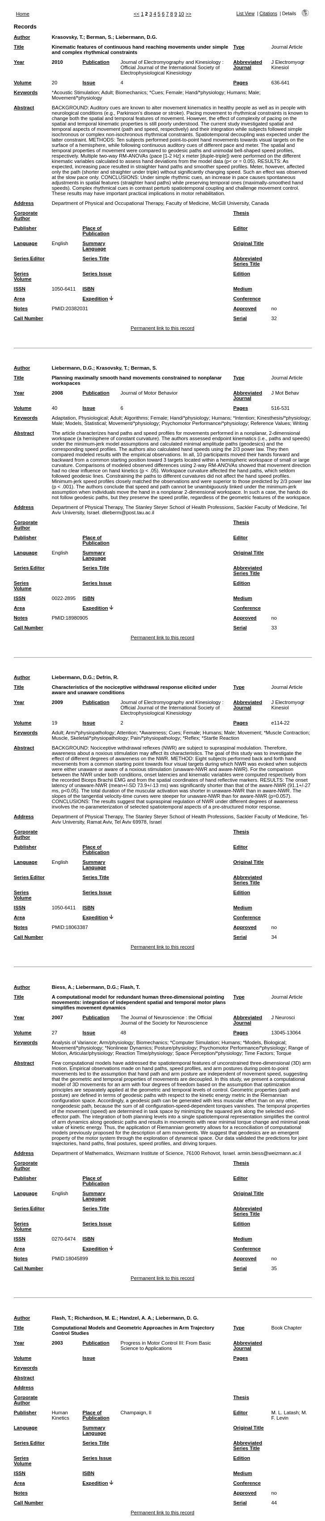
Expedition (95, 298)
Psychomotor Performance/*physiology (204, 423)
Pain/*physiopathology (155, 738)
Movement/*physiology (77, 97)
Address (24, 203)
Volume (23, 82)
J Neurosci (283, 1017)
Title (19, 47)
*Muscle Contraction (286, 732)
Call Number (28, 318)
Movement (249, 732)
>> (188, 14)
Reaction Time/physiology (143, 1053)
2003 (57, 1343)
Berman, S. (99, 37)
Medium (242, 289)
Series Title (95, 258)
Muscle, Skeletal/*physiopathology (90, 738)
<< (136, 14)
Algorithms (136, 418)
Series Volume (23, 276)
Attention (126, 732)
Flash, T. (130, 987)
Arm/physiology (116, 1042)
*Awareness (152, 732)
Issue (88, 82)
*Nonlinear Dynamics (128, 1047)
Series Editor (29, 258)
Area (19, 298)
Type (239, 47)
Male (254, 92)
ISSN (19, 289)
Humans (236, 92)
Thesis (241, 213)
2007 (57, 1017)
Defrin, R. (107, 677)
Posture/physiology (175, 1047)
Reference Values (270, 423)
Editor (240, 228)
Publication (95, 62)
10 (181, 14)
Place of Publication (95, 230)
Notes (21, 308)
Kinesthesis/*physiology (283, 418)
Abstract (24, 107)
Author (22, 37)
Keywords (26, 92)
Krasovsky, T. (68, 37)
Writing (300, 423)
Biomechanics (131, 92)
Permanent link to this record (162, 328)
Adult (107, 92)
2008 (57, 393)
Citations (268, 13)
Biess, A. (62, 987)
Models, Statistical (85, 423)
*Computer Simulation (194, 1042)
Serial (240, 318)
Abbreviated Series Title (247, 261)
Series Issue (96, 273)
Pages (240, 82)
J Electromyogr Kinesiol (288, 64)
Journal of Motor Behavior (148, 393)
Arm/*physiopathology (90, 732)
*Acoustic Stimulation (75, 92)
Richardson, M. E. (96, 1318)
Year (19, 62)
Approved (245, 308)
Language (26, 243)
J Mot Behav (285, 393)
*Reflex (191, 738)
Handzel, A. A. (135, 1318)
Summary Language (94, 246)
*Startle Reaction (220, 738)
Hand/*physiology (204, 92)
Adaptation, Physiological (80, 418)
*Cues (156, 92)
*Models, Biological (264, 1042)
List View (245, 13)
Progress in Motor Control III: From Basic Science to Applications (165, 1345)
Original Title (248, 243)
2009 (57, 702)
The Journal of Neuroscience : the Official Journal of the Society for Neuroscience (166, 1020)
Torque (283, 1053)
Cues (174, 732)
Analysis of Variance (74, 1042)
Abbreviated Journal (247, 64)
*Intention (243, 418)
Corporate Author (26, 215)
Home (23, 14)
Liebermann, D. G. (177, 1318)
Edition (241, 273)
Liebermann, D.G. (136, 37)
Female (174, 92)
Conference (247, 298)
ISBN (88, 289)
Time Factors (259, 1053)
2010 (57, 62)
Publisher (25, 228)
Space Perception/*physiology (208, 1053)
